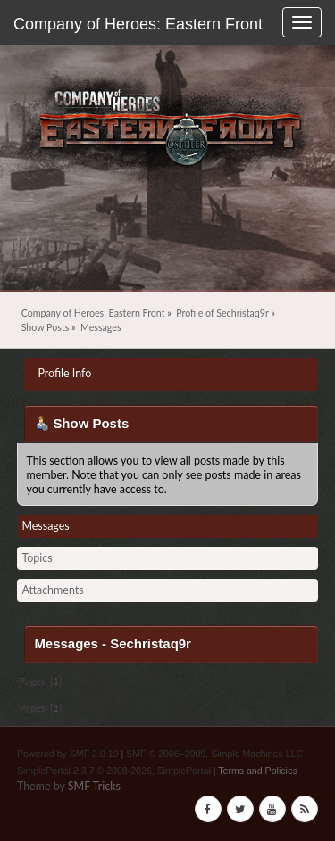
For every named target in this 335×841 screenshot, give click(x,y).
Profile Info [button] (64, 373)
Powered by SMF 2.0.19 (68, 753)
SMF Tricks (94, 786)
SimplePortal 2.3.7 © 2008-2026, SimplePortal (114, 770)
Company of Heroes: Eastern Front (138, 24)
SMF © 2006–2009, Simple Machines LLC (214, 753)
